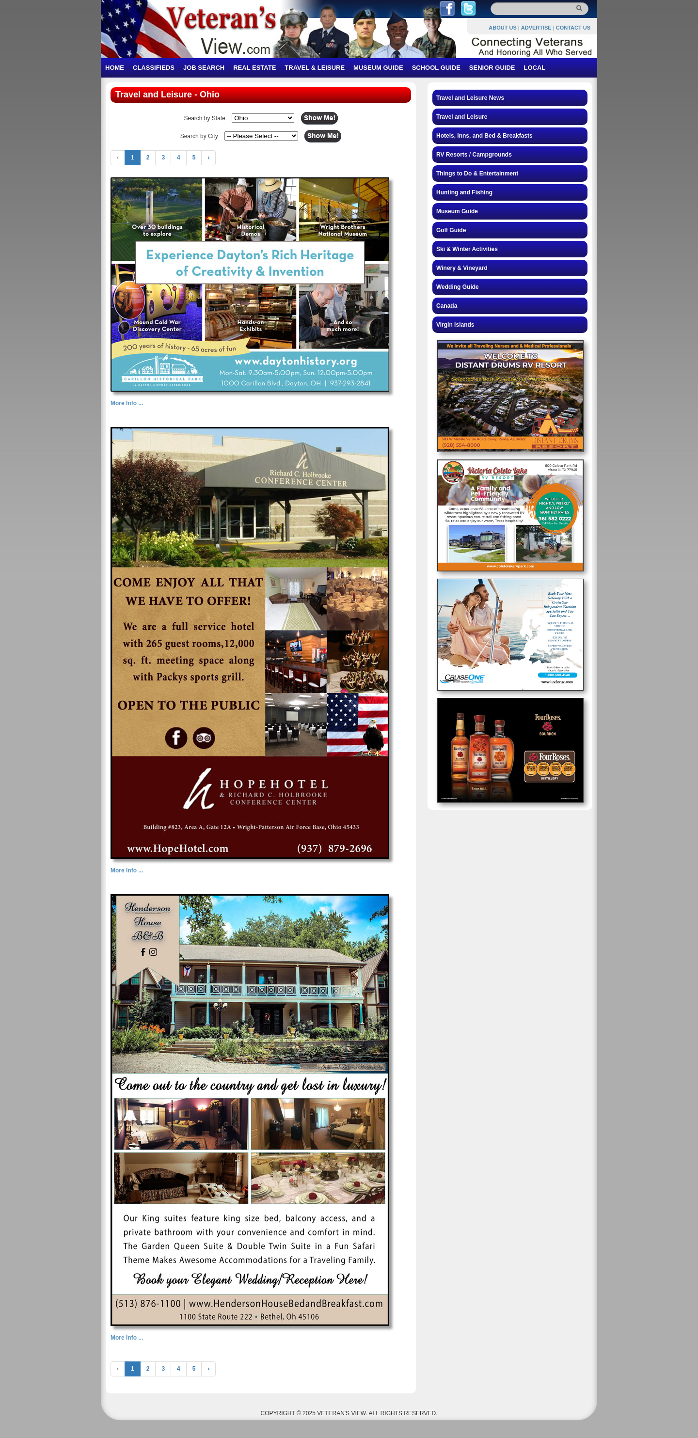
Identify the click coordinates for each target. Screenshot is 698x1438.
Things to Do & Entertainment (477, 173)
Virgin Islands (455, 324)
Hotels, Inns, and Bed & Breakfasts (484, 135)
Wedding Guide (457, 287)
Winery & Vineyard (462, 268)
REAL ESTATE (254, 67)
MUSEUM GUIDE (378, 67)
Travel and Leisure (461, 116)
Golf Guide (451, 230)
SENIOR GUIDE (492, 67)
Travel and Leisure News (470, 98)
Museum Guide (457, 211)
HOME (114, 67)
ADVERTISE (536, 28)
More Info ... (127, 403)
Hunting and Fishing (464, 192)
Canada (446, 305)
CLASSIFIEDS (153, 67)
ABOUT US (502, 28)
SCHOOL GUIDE (436, 67)
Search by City (199, 136)
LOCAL (534, 67)
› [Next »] (208, 157)
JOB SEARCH (203, 67)
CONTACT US (573, 28)
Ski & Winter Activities (467, 249)
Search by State (204, 118)
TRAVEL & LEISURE (315, 67)
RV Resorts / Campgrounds (474, 154)
